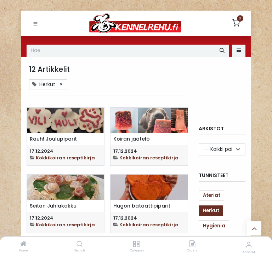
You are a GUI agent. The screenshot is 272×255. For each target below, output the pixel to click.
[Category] (136, 244)
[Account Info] (248, 244)
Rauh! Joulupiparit (53, 139)
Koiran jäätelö (131, 139)
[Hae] (222, 51)
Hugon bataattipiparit (141, 206)
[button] (238, 51)
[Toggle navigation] (35, 23)
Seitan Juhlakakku (53, 206)
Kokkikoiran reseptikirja (65, 157)
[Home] (23, 244)
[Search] (79, 244)
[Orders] (192, 244)
